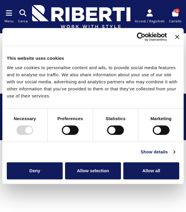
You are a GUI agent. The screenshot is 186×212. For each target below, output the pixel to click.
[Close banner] (177, 37)
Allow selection (93, 170)
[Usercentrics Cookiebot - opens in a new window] (141, 36)
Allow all (151, 170)
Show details (154, 151)
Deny (34, 170)
